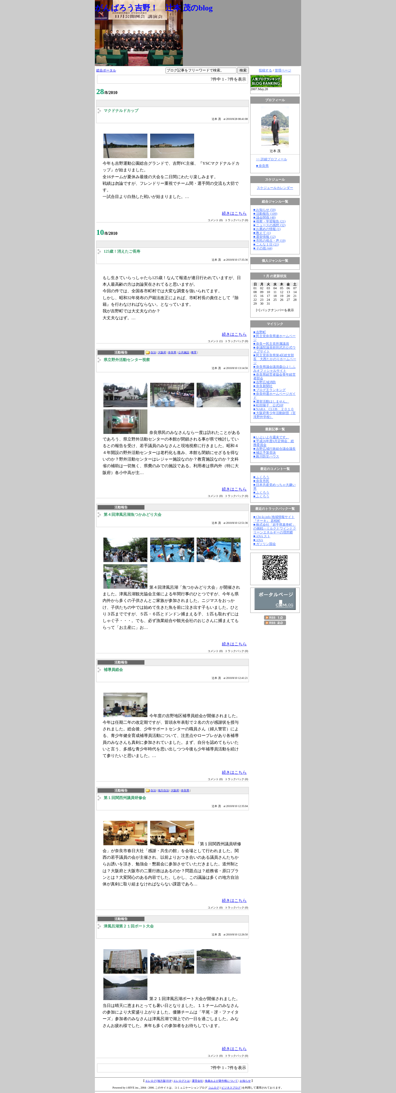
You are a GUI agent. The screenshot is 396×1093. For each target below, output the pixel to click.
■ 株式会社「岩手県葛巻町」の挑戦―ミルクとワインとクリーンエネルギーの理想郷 (274, 528)
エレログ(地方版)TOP (158, 1080)
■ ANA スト (261, 536)
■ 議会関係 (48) (264, 217)
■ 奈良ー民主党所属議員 (271, 344)
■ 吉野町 (259, 332)
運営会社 (197, 1080)
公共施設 (183, 352)
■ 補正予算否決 (264, 453)
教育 (194, 352)
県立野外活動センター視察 (127, 360)
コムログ (213, 1087)
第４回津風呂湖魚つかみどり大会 (132, 515)
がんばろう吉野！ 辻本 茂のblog (154, 8)
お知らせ (245, 1080)
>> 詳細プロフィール (271, 159)
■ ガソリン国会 (264, 544)
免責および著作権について (221, 1080)
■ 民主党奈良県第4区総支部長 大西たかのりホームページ (274, 359)
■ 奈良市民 (261, 481)
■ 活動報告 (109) (265, 214)
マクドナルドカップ (121, 111)
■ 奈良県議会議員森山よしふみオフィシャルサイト (274, 369)
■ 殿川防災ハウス (266, 456)
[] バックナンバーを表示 (275, 310)
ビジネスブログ (231, 1087)
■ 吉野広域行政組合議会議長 (274, 449)
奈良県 (172, 352)
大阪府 (162, 352)
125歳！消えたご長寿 (122, 251)
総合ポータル (106, 70)
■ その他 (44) (262, 248)
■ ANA (258, 540)
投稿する (265, 70)
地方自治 (163, 790)
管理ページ (283, 70)
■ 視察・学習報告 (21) (269, 221)
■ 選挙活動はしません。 (271, 401)
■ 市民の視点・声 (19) (269, 241)
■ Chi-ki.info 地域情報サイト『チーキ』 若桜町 (274, 519)
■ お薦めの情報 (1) (266, 229)
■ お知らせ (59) (264, 210)
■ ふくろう (261, 477)
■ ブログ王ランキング (269, 390)
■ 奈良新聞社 (263, 386)
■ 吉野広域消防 (264, 382)
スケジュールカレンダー (275, 188)
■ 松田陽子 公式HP (268, 405)
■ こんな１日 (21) (266, 244)
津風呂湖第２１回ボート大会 (129, 926)
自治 (153, 352)
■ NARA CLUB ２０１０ (273, 409)
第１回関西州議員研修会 (125, 798)
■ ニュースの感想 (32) (269, 225)
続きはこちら (234, 213)
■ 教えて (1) (262, 233)
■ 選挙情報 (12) (264, 237)
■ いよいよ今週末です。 (271, 437)
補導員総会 (113, 670)
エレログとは (181, 1080)
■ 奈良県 (262, 166)
